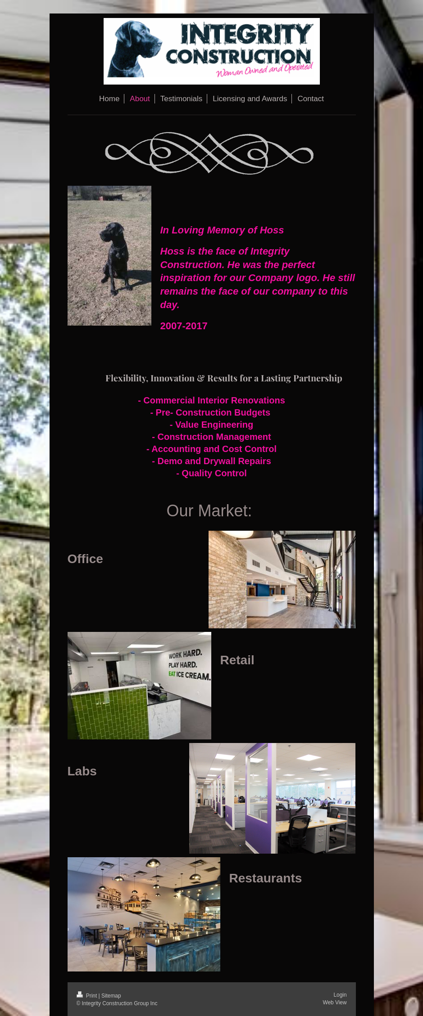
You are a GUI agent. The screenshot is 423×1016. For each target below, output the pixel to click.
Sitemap (111, 996)
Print (88, 996)
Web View (334, 1002)
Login (339, 995)
